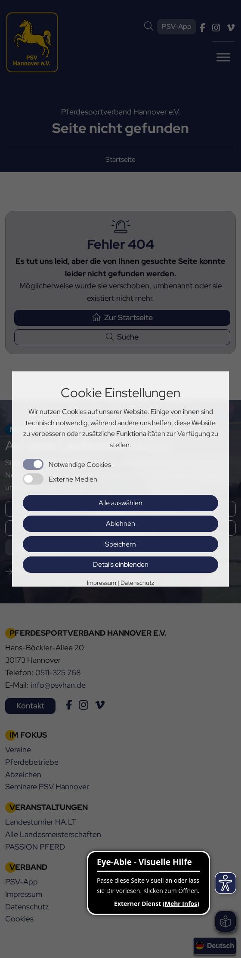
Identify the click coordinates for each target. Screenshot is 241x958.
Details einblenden (120, 564)
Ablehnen (120, 523)
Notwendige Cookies (80, 464)
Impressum (101, 583)
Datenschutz (137, 583)
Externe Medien (73, 479)
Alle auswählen (120, 502)
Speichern (120, 544)
